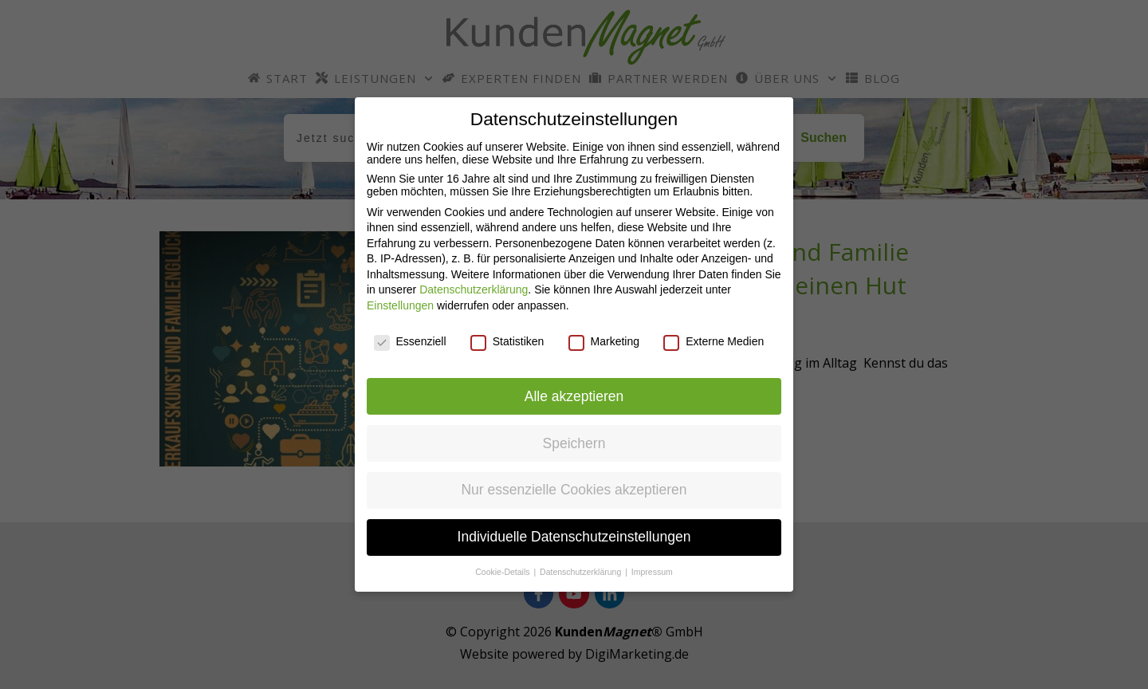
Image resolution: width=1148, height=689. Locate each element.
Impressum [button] (652, 572)
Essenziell (410, 341)
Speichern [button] (574, 443)
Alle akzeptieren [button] (574, 396)
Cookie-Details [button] (503, 572)
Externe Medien (713, 341)
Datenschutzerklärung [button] (581, 572)
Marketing (603, 341)
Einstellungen (400, 305)
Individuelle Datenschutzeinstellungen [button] (574, 537)
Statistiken (507, 341)
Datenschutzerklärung (473, 289)
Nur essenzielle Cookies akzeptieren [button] (573, 490)
